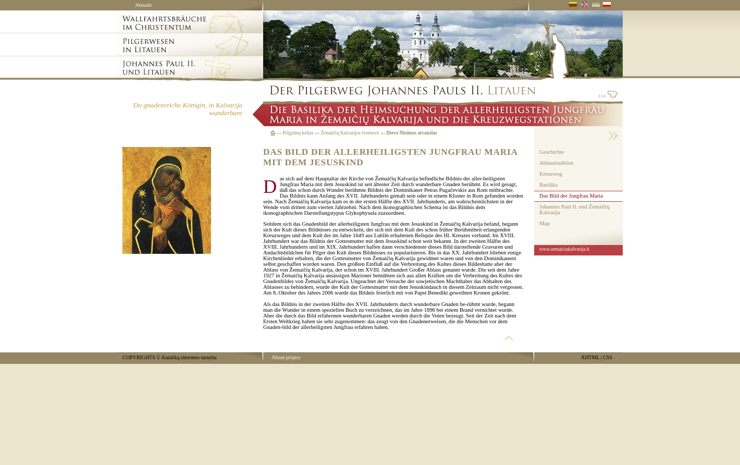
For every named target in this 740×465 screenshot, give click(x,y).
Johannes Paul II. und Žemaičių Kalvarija (574, 209)
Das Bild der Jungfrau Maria (571, 196)
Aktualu (143, 5)
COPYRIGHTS (138, 357)
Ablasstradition (556, 163)
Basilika (548, 185)
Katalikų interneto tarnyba (189, 357)
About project (286, 357)
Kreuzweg (550, 174)
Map (544, 223)
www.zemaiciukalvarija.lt (564, 249)
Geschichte (551, 152)
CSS (607, 357)
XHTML (590, 357)
